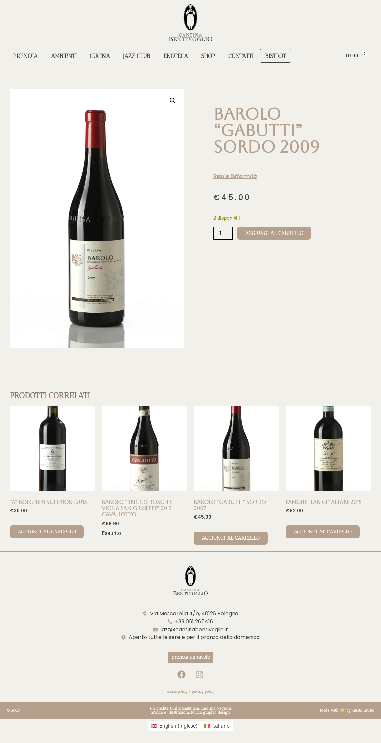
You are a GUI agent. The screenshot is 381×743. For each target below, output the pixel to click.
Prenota (25, 56)
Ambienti (64, 56)
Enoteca (175, 56)
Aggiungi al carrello (274, 233)
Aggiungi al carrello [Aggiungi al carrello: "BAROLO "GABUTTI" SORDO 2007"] (231, 538)
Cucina (100, 56)
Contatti (240, 56)
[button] (173, 101)
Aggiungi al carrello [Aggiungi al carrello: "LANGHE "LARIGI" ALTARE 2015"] (323, 532)
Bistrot (275, 56)
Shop (208, 56)
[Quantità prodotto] (223, 233)
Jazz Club (136, 56)
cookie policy (177, 691)
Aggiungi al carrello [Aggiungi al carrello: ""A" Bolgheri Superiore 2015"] (47, 532)
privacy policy (203, 691)
